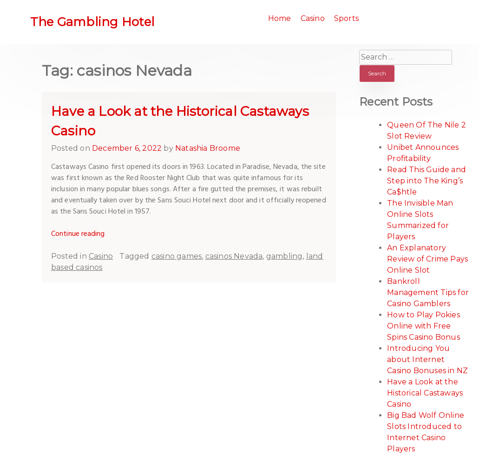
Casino (313, 18)
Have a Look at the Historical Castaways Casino (425, 393)
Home (279, 18)
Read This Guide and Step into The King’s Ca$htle (426, 180)
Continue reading (78, 234)
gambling (284, 256)
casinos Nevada (234, 256)
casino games (176, 256)
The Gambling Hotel (92, 21)
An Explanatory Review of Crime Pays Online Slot (427, 259)
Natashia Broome (207, 148)
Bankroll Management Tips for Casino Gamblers (428, 292)
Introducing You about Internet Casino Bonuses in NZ (427, 359)
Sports (346, 18)
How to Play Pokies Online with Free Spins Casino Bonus (423, 326)
